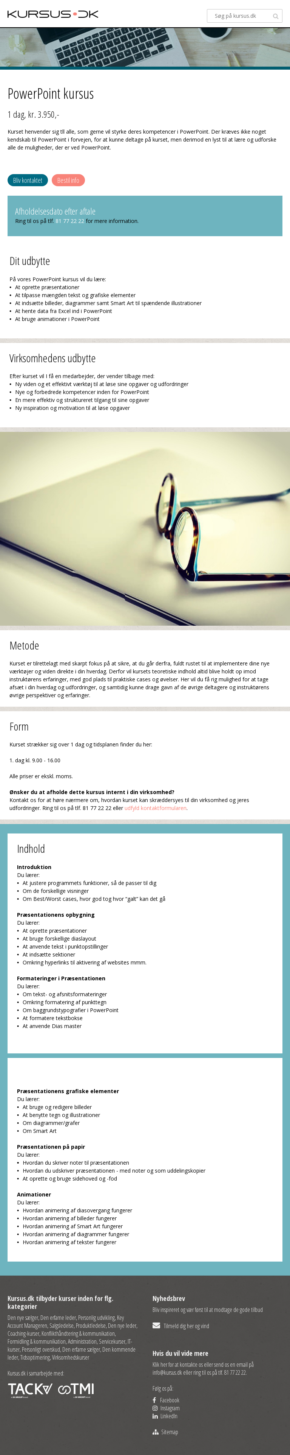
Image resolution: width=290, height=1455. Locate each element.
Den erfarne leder (58, 1317)
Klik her (160, 1364)
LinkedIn (165, 1416)
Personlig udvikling (96, 1317)
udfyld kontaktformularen (156, 808)
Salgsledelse (61, 1325)
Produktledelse (91, 1325)
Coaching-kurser (23, 1333)
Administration (82, 1341)
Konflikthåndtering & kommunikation (78, 1333)
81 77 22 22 (70, 220)
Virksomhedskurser (70, 1357)
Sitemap (165, 1432)
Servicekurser (112, 1341)
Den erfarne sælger (81, 1349)
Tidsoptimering (35, 1357)
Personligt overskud (41, 1349)
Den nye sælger (23, 1317)
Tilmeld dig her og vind (181, 1326)
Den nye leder (122, 1325)
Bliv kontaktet (27, 180)
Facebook (166, 1400)
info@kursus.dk (167, 1372)
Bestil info (68, 180)
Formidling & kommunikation (37, 1341)
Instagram (166, 1408)
